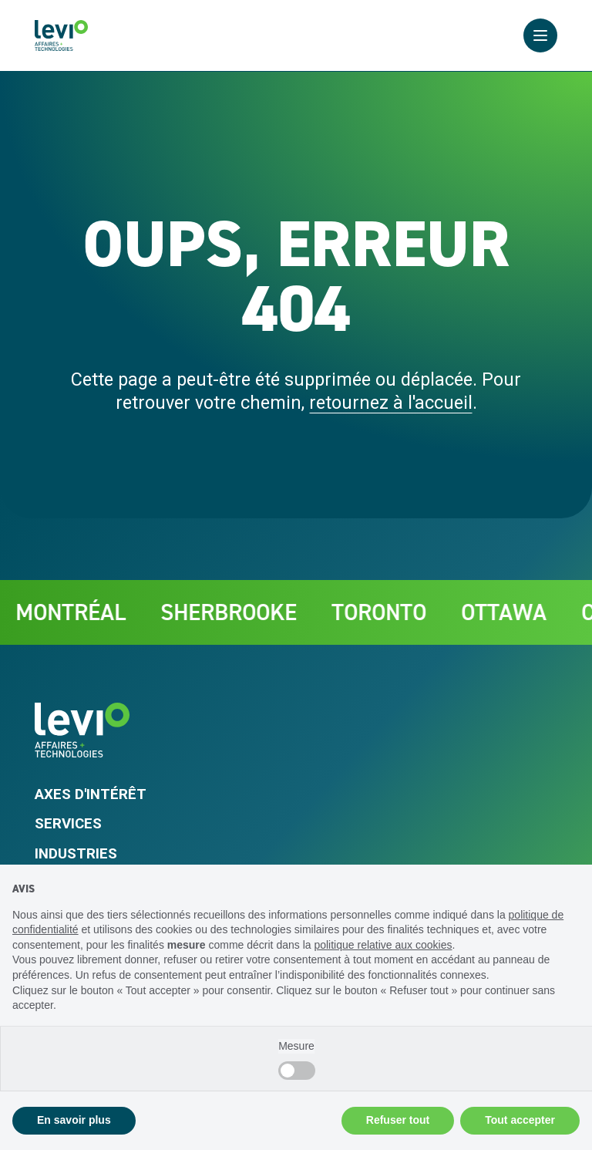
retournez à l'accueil (391, 402)
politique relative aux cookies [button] (383, 945)
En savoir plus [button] (74, 1120)
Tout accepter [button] (520, 1120)
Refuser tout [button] (397, 1120)
